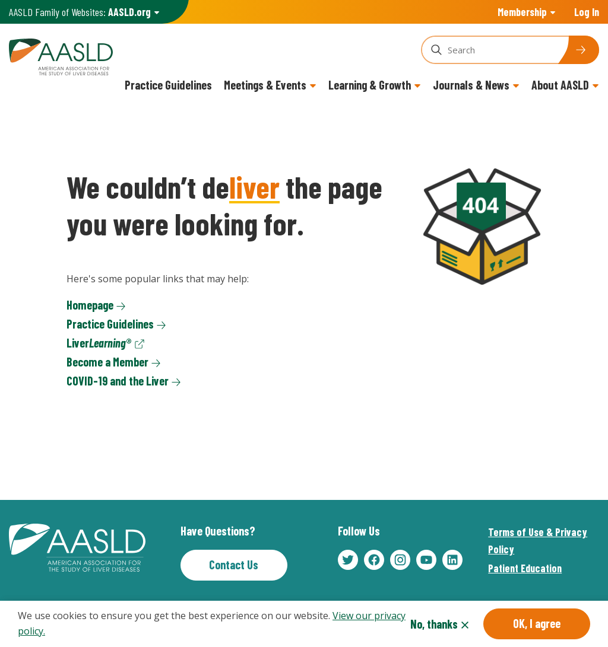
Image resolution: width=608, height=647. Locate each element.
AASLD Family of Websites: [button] (80, 12)
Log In (586, 11)
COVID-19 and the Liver (117, 381)
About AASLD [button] (560, 85)
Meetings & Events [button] (265, 85)
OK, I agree (536, 624)
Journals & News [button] (471, 85)
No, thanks (434, 625)
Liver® (99, 343)
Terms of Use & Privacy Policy (537, 540)
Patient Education (525, 568)
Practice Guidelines (168, 85)
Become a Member (107, 362)
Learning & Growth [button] (369, 85)
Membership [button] (522, 11)
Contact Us (233, 564)
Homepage (89, 305)
